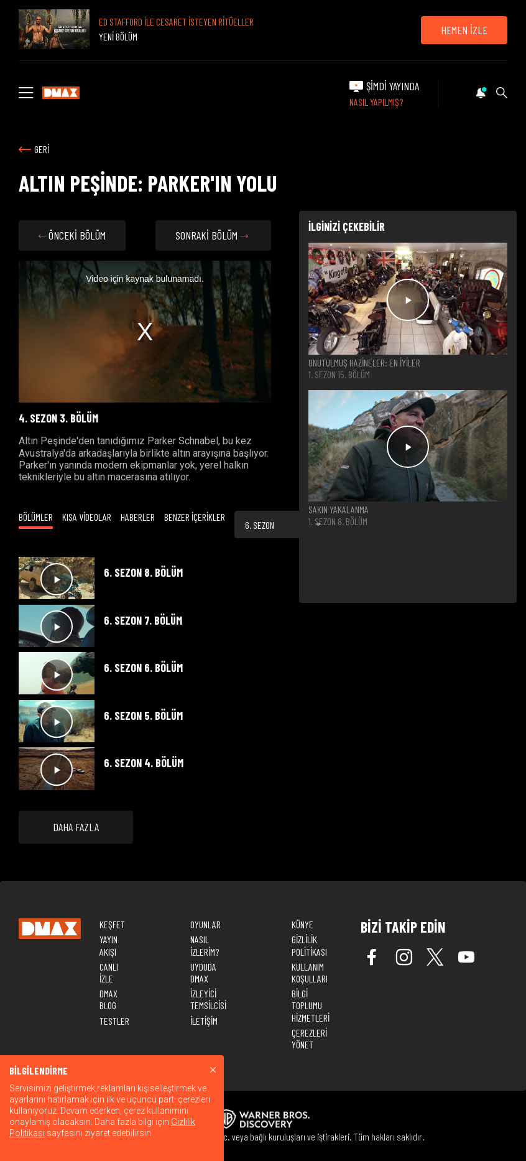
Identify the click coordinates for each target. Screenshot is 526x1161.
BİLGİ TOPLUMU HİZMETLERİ (311, 1005)
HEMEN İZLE (464, 30)
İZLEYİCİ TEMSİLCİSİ (208, 999)
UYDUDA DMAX (203, 972)
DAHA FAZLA (76, 827)
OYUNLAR (205, 924)
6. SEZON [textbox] (259, 525)
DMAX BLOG (108, 999)
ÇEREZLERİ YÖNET (309, 1038)
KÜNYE (302, 924)
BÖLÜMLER (36, 517)
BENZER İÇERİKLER (194, 517)
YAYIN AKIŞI (108, 945)
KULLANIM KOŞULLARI (310, 972)
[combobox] (281, 524)
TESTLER (114, 1021)
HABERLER (138, 517)
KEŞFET (112, 924)
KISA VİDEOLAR (86, 517)
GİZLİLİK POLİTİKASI (309, 945)
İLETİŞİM (204, 1021)
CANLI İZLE (108, 972)
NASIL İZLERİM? (204, 945)
